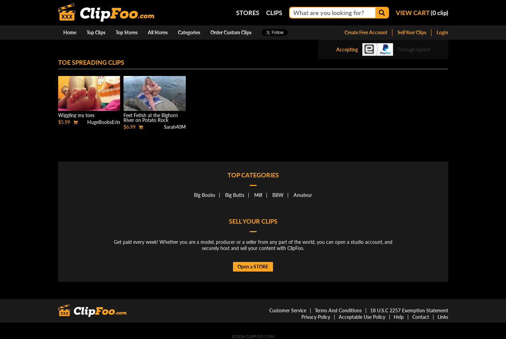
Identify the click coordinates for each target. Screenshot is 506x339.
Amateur (303, 195)
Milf (258, 195)
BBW (278, 195)
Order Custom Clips (230, 32)
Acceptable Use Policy (362, 317)
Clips (274, 12)
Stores (247, 12)
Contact (420, 317)
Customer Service (287, 310)
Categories (189, 32)
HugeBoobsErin (103, 122)
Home (69, 32)
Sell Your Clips (412, 32)
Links (443, 317)
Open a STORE (253, 266)
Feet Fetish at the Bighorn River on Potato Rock (151, 117)
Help (399, 317)
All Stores (158, 32)
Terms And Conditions (338, 310)
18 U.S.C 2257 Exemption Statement (409, 310)
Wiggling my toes (76, 115)
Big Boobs (204, 195)
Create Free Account (366, 32)
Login (442, 32)
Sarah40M (175, 127)
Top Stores (127, 32)
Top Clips (96, 32)
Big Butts (234, 195)
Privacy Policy (315, 317)
